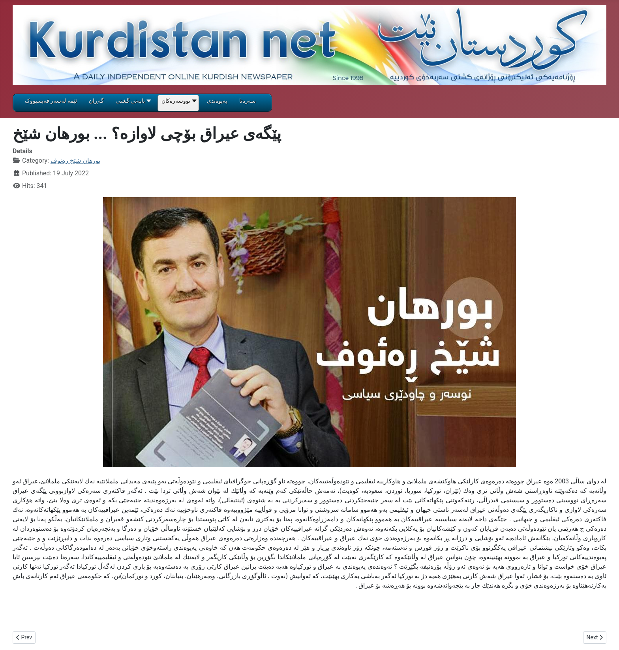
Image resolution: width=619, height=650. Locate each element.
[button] (133, 103)
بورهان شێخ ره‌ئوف (75, 160)
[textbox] (309, 612)
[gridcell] (309, 398)
